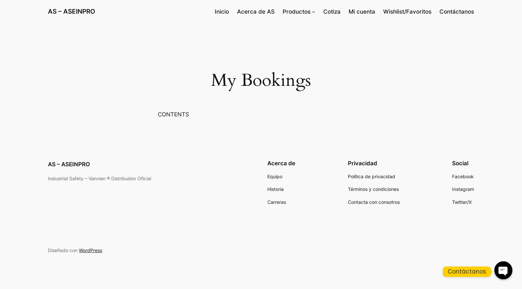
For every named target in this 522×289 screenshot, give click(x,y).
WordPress (90, 250)
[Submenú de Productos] (313, 11)
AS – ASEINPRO (71, 11)
